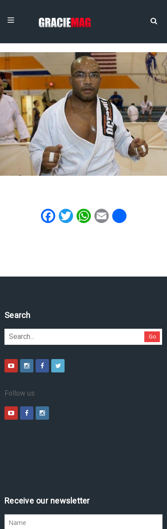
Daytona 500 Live (27, 524)
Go (47, 346)
